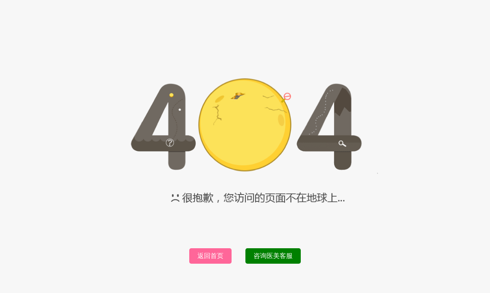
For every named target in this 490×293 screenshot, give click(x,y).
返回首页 (210, 255)
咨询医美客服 (273, 255)
